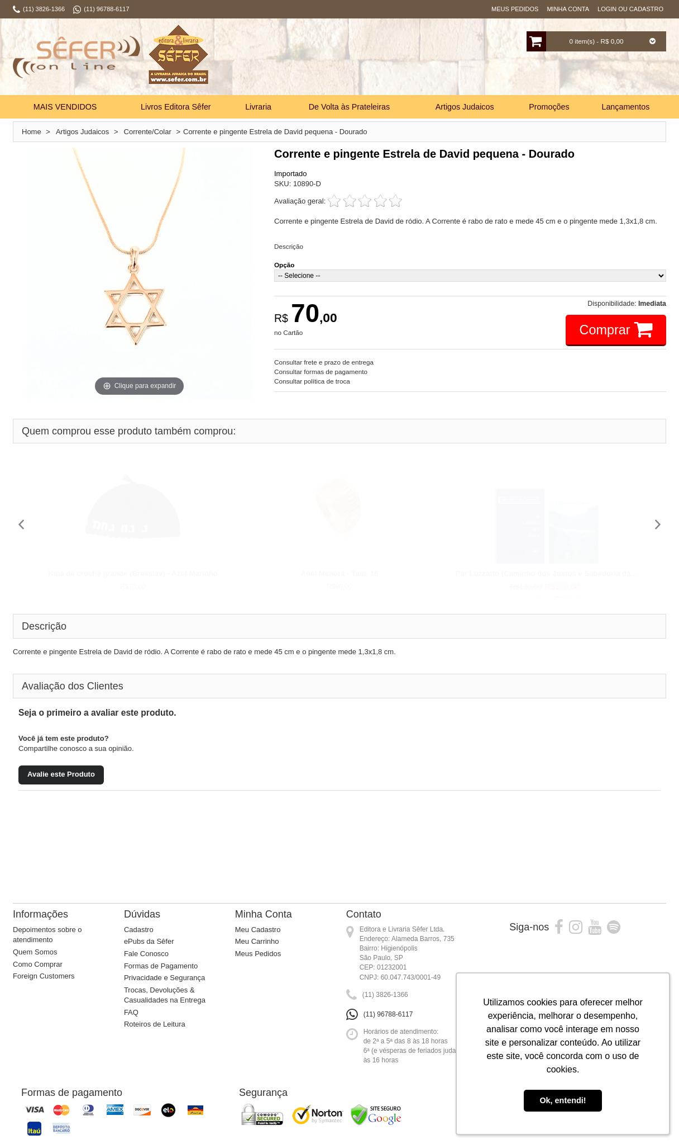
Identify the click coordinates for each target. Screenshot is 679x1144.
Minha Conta (568, 9)
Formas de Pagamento (161, 966)
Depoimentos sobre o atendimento (47, 934)
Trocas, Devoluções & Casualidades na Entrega (164, 995)
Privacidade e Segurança (164, 977)
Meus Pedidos (514, 9)
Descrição (288, 246)
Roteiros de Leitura (154, 1024)
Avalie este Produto (61, 774)
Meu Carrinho (257, 941)
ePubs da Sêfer (149, 941)
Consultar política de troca (312, 381)
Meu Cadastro (258, 929)
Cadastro (139, 929)
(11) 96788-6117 (388, 1014)
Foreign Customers (44, 976)
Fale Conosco (146, 953)
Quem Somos (35, 952)
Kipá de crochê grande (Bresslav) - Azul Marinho (133, 573)
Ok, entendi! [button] (562, 1100)
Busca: (304, 58)
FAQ (131, 1012)
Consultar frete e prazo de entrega (324, 362)
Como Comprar (38, 964)
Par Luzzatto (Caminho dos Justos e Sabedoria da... (546, 573)
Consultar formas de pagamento (320, 371)
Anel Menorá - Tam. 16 (340, 573)
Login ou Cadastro (630, 9)
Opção (284, 264)
